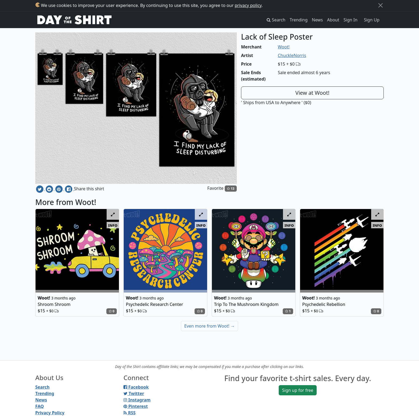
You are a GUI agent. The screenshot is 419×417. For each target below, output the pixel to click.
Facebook (136, 387)
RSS (129, 413)
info (113, 225)
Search (42, 387)
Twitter (133, 393)
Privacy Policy (49, 413)
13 (230, 188)
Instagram (136, 400)
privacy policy (248, 5)
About (333, 20)
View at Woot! (312, 92)
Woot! (284, 47)
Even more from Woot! (209, 326)
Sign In (351, 20)
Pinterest (135, 406)
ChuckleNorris (292, 55)
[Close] (380, 5)
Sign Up (371, 20)
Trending (299, 20)
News (317, 20)
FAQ (39, 406)
